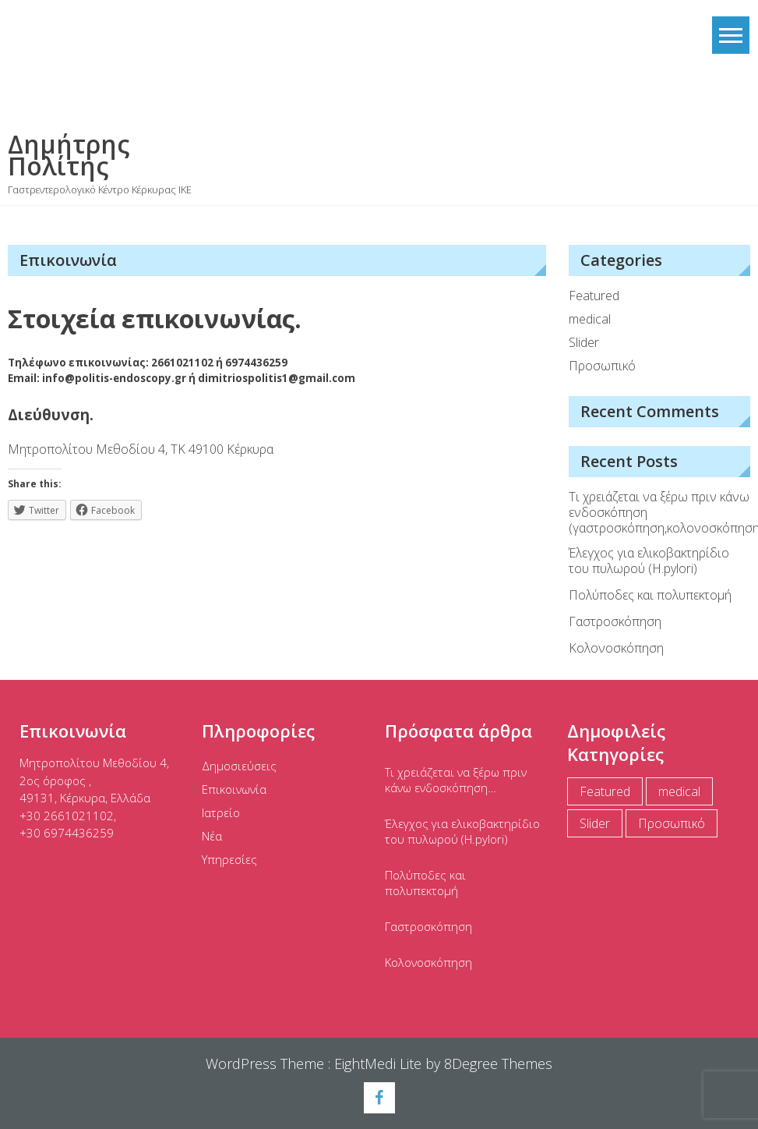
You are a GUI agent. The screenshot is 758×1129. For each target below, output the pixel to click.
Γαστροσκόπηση (615, 621)
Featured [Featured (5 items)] (605, 791)
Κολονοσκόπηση (616, 648)
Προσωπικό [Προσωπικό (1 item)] (671, 823)
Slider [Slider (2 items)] (595, 823)
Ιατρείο (221, 812)
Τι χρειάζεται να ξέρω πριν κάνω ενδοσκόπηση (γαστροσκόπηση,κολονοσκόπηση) (659, 512)
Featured (594, 295)
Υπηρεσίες (229, 859)
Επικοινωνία (234, 789)
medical (590, 318)
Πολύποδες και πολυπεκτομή (650, 595)
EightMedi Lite (379, 1063)
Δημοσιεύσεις (239, 765)
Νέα (212, 836)
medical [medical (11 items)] (679, 791)
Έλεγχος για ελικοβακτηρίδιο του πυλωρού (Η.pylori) (649, 560)
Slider (584, 342)
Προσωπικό (602, 365)
